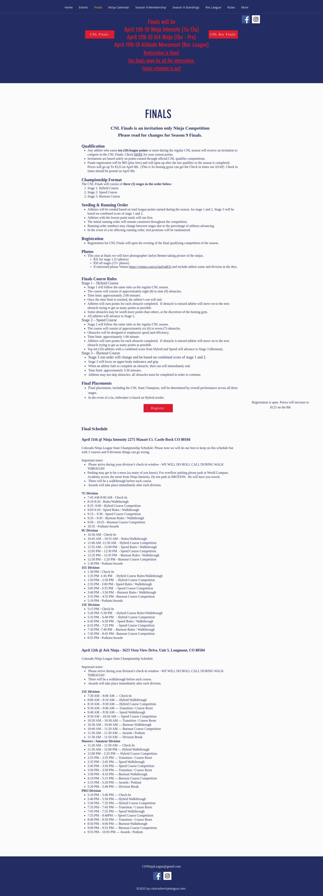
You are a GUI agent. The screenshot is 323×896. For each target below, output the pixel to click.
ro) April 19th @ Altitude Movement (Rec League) (161, 40)
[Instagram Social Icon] (256, 19)
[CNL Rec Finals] (223, 34)
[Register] (158, 408)
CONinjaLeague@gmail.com (161, 866)
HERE (138, 154)
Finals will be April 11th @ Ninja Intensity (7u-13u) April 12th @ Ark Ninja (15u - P (161, 29)
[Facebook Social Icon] (246, 19)
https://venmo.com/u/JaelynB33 (150, 266)
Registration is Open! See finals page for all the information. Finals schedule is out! (161, 60)
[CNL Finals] (99, 34)
